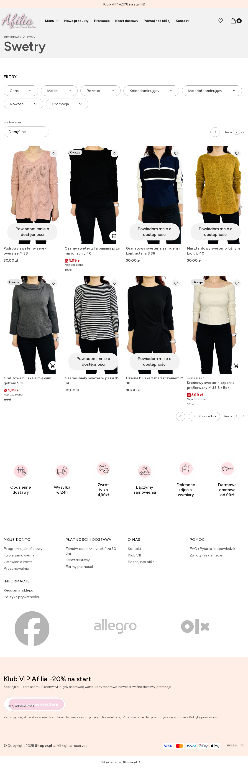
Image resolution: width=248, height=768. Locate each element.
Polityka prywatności (21, 596)
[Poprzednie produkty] (204, 416)
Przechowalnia (16, 568)
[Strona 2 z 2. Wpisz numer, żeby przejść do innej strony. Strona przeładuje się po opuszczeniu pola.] (236, 132)
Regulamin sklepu (18, 590)
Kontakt (134, 548)
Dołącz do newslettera (36, 704)
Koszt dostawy (78, 560)
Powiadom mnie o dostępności (32, 231)
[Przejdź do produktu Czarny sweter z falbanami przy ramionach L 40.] (93, 195)
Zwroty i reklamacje (206, 555)
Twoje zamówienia (19, 555)
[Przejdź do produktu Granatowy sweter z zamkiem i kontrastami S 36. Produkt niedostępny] (154, 195)
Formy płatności (79, 566)
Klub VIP (135, 555)
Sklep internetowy (119, 762)
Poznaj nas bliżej (142, 561)
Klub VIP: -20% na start (122, 4)
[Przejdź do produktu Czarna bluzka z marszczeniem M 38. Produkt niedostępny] (154, 325)
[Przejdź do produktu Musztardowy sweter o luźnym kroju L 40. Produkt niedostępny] (215, 195)
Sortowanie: (13, 122)
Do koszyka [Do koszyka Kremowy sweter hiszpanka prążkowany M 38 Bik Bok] (236, 365)
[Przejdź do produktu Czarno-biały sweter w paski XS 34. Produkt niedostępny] (93, 325)
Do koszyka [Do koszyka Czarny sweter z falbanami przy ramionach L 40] (114, 235)
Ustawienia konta (18, 561)
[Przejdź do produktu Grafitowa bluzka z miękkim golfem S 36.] (32, 325)
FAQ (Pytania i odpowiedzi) (212, 548)
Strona (228, 132)
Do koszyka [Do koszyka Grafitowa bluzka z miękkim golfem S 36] (52, 365)
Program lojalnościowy (23, 548)
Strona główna (12, 36)
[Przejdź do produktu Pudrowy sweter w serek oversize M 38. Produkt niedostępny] (32, 195)
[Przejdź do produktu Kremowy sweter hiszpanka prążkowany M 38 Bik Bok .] (215, 325)
